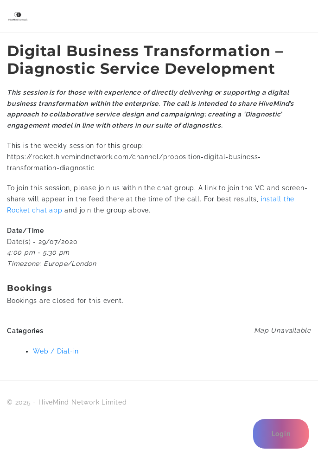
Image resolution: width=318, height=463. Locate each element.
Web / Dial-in (56, 351)
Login (281, 433)
